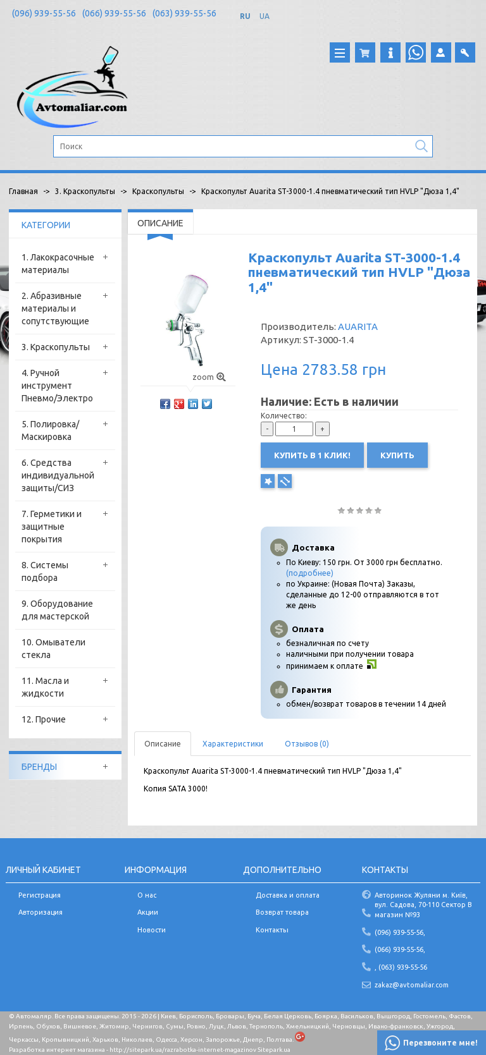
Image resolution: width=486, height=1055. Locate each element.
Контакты (272, 930)
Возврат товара (282, 912)
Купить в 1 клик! (312, 455)
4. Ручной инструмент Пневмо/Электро (57, 385)
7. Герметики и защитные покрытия (52, 526)
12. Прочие (44, 719)
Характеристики (232, 744)
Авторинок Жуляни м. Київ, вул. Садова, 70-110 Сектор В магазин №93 (423, 904)
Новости (151, 930)
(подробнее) (309, 573)
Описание (162, 744)
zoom (209, 377)
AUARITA (358, 326)
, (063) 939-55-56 (401, 967)
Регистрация (39, 895)
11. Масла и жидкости (45, 687)
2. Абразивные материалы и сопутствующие (55, 308)
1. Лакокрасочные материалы (58, 263)
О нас (146, 895)
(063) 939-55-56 (184, 13)
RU (245, 16)
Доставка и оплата (288, 895)
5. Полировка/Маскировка (50, 430)
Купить (397, 455)
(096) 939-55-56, (400, 932)
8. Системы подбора (45, 571)
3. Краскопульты (56, 347)
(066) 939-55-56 (114, 13)
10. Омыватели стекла (53, 648)
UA (264, 16)
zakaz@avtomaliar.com (412, 985)
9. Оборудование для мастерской (57, 610)
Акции (147, 912)
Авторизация (40, 912)
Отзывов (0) (307, 744)
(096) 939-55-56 (44, 13)
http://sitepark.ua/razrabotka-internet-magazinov (182, 1049)
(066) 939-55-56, (400, 949)
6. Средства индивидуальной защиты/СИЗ (58, 475)
